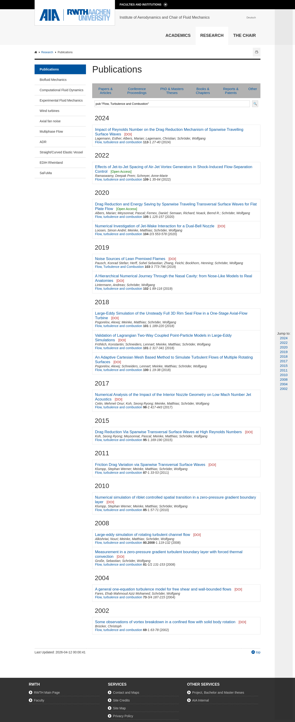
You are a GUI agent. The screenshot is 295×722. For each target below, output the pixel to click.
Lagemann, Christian (160, 138)
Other (252, 89)
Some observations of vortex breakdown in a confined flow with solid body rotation (165, 622)
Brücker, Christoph (108, 626)
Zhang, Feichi (174, 263)
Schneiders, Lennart (139, 344)
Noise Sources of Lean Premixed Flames (130, 259)
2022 (284, 343)
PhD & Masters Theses (172, 91)
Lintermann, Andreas (110, 285)
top (258, 652)
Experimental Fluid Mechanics (61, 100)
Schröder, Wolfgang (191, 138)
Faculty (39, 700)
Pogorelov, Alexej (107, 322)
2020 (284, 347)
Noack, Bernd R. (208, 213)
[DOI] (128, 134)
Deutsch (251, 17)
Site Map (119, 708)
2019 (284, 352)
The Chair (244, 35)
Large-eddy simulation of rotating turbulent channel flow (142, 534)
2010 (284, 375)
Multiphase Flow (51, 131)
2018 (284, 356)
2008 (284, 379)
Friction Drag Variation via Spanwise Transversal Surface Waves (150, 464)
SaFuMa (46, 173)
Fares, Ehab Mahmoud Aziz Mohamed (122, 593)
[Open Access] (121, 171)
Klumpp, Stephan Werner (113, 469)
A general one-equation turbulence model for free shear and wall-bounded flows (163, 589)
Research (212, 35)
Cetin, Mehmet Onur (109, 403)
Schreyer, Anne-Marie (152, 176)
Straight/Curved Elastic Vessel (61, 152)
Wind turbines (49, 111)
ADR (43, 142)
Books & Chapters (203, 91)
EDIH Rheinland (51, 162)
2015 (284, 366)
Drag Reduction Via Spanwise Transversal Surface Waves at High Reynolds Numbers (168, 432)
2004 (284, 384)
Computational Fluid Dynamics (61, 90)
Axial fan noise (50, 121)
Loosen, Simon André (110, 230)
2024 (284, 338)
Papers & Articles (105, 91)
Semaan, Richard (181, 213)
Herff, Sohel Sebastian (146, 263)
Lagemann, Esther (108, 138)
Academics (178, 35)
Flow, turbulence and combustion (118, 142)
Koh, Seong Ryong (139, 403)
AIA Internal (200, 700)
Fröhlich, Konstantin (109, 344)
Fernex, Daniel (157, 213)
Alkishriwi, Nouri (106, 539)
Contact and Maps (126, 692)
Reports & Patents (231, 91)
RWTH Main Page (47, 692)
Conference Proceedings (136, 91)
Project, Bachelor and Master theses (218, 692)
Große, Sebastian (107, 561)
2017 (284, 361)
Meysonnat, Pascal (131, 213)
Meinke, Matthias (140, 230)
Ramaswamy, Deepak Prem (115, 176)
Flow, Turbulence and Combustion (119, 267)
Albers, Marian (133, 138)
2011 (284, 370)
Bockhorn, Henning (199, 263)
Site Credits (121, 700)
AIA (36, 52)
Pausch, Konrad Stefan (111, 263)
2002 (284, 389)
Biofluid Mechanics (53, 80)
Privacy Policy (123, 716)
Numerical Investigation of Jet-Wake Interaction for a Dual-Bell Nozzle (154, 226)
